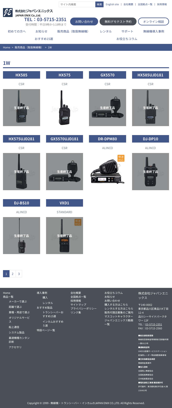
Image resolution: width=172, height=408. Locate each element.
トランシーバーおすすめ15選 (53, 314)
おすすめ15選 (44, 38)
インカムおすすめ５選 (53, 323)
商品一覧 (8, 297)
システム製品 (16, 332)
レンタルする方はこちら (118, 308)
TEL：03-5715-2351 (45, 21)
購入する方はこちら (116, 304)
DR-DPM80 (107, 138)
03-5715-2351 (153, 324)
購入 (45, 297)
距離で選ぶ (15, 307)
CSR (21, 84)
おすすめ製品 (44, 307)
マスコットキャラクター (118, 316)
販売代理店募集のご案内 (118, 312)
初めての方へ (17, 31)
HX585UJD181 (150, 75)
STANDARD (64, 212)
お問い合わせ (84, 21)
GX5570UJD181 (65, 138)
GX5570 (108, 75)
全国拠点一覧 (145, 4)
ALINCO (107, 148)
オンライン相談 (153, 21)
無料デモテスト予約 (118, 21)
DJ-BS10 (21, 202)
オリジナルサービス (19, 319)
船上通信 (14, 327)
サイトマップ (78, 304)
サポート (127, 31)
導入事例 (42, 293)
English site (112, 4)
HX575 (65, 75)
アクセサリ (15, 347)
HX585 (21, 75)
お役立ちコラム (126, 38)
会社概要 (128, 4)
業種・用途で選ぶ (19, 312)
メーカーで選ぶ (18, 301)
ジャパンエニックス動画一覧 (118, 322)
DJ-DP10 (150, 138)
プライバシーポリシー (84, 308)
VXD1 (64, 202)
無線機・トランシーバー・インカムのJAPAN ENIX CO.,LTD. (85, 403)
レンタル (106, 31)
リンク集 (76, 312)
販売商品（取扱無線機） (73, 31)
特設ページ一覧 (46, 330)
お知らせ (41, 31)
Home (6, 47)
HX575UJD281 (22, 138)
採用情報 (162, 4)
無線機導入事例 (153, 31)
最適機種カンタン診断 (19, 340)
